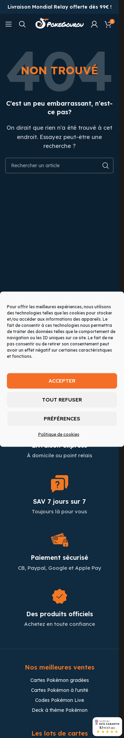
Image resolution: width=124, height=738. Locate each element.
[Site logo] (59, 23)
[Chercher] (22, 24)
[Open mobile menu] (9, 24)
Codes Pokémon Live (59, 700)
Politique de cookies (58, 434)
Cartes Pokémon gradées (59, 680)
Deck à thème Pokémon (59, 710)
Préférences (62, 418)
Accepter (62, 380)
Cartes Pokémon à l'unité (59, 690)
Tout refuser (62, 399)
